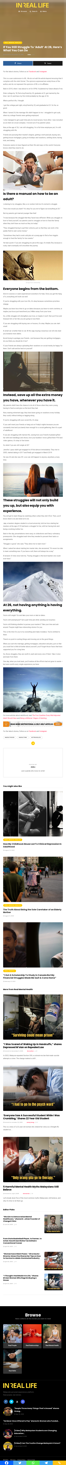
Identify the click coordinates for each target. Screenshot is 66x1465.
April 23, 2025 (8, 1283)
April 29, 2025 (8, 1246)
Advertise (5, 1460)
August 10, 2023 (8, 850)
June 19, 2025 (8, 1224)
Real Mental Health (13, 42)
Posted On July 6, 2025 (11, 1193)
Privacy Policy (21, 1460)
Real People (9, 971)
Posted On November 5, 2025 (13, 1051)
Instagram (43, 72)
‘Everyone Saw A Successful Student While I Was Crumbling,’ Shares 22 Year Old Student (31, 1117)
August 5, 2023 (8, 916)
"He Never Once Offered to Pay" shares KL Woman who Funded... (31, 1421)
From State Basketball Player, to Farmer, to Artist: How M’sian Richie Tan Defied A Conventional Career (22, 1240)
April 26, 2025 (8, 1261)
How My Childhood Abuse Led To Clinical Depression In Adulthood (32, 845)
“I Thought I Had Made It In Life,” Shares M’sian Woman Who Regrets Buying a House (20, 1278)
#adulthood (9, 737)
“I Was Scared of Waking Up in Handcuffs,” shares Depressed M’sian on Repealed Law (32, 1046)
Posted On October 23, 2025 (12, 1122)
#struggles (36, 737)
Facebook (32, 72)
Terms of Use (31, 1460)
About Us (12, 1460)
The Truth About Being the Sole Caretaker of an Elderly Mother (32, 911)
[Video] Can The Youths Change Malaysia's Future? (37, 1443)
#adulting (23, 737)
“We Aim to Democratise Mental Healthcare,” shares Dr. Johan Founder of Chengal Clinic (21, 1219)
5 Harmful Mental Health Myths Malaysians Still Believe (31, 1188)
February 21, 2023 (9, 981)
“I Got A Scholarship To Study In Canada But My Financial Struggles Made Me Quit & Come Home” (29, 976)
